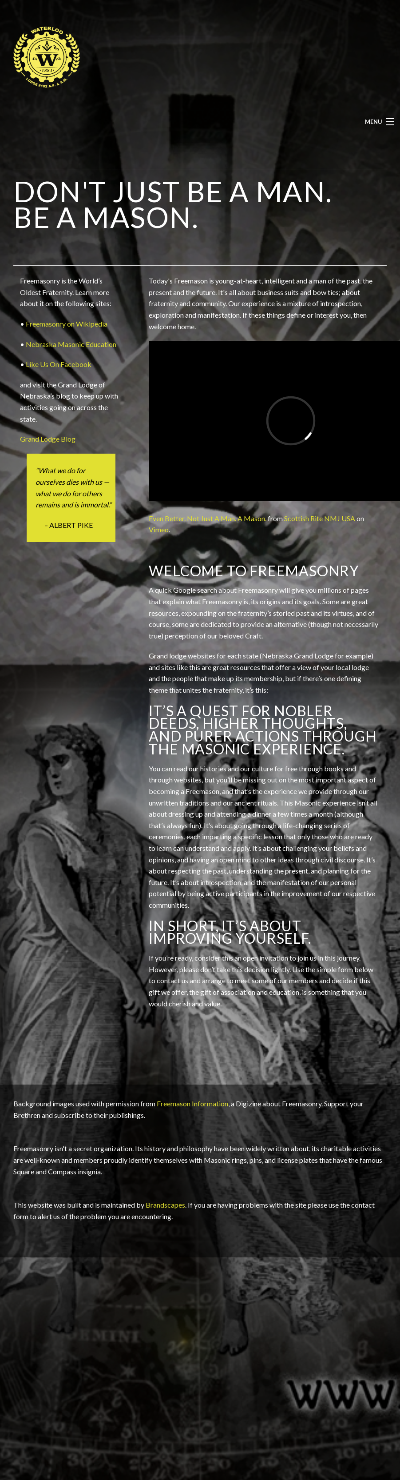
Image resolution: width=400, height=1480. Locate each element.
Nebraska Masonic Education (71, 344)
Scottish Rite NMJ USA (319, 518)
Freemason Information (192, 1103)
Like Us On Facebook (58, 364)
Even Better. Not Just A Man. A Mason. (207, 518)
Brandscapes (165, 1205)
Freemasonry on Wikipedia (66, 323)
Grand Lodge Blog (47, 439)
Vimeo (159, 529)
